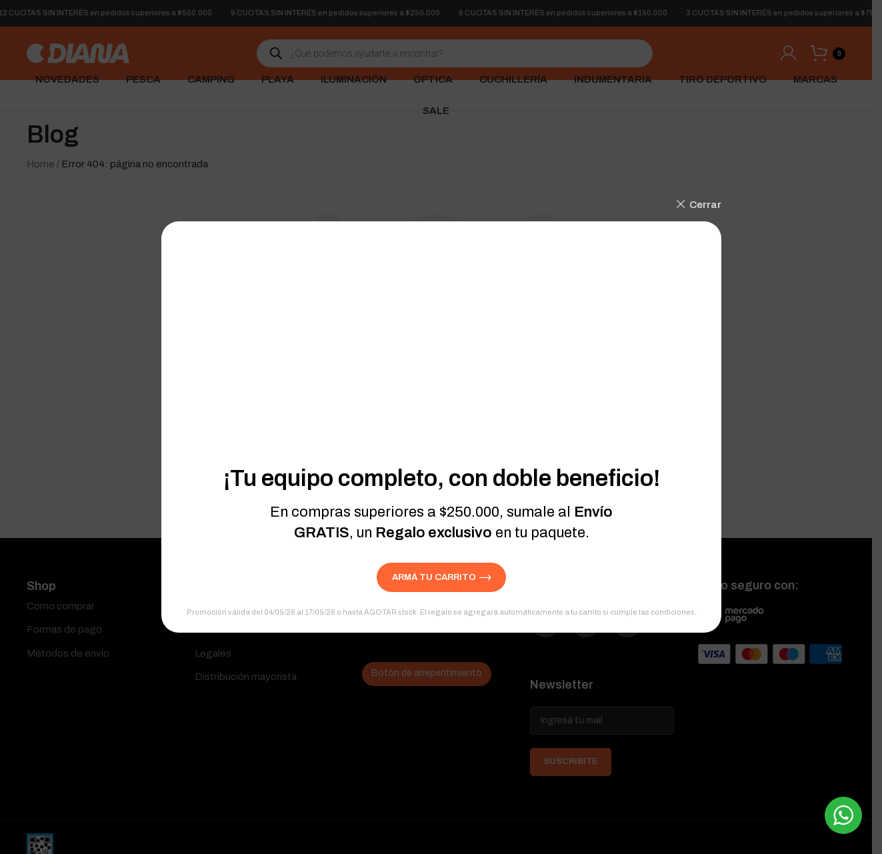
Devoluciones (393, 629)
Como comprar (61, 606)
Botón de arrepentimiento (426, 673)
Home (41, 164)
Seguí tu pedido (398, 606)
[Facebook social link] (550, 627)
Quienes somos (230, 606)
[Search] (436, 456)
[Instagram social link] (600, 627)
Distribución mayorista (246, 676)
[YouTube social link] (650, 627)
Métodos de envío (68, 653)
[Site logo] (78, 52)
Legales (213, 653)
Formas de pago (64, 629)
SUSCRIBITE (570, 770)
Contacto (216, 629)
